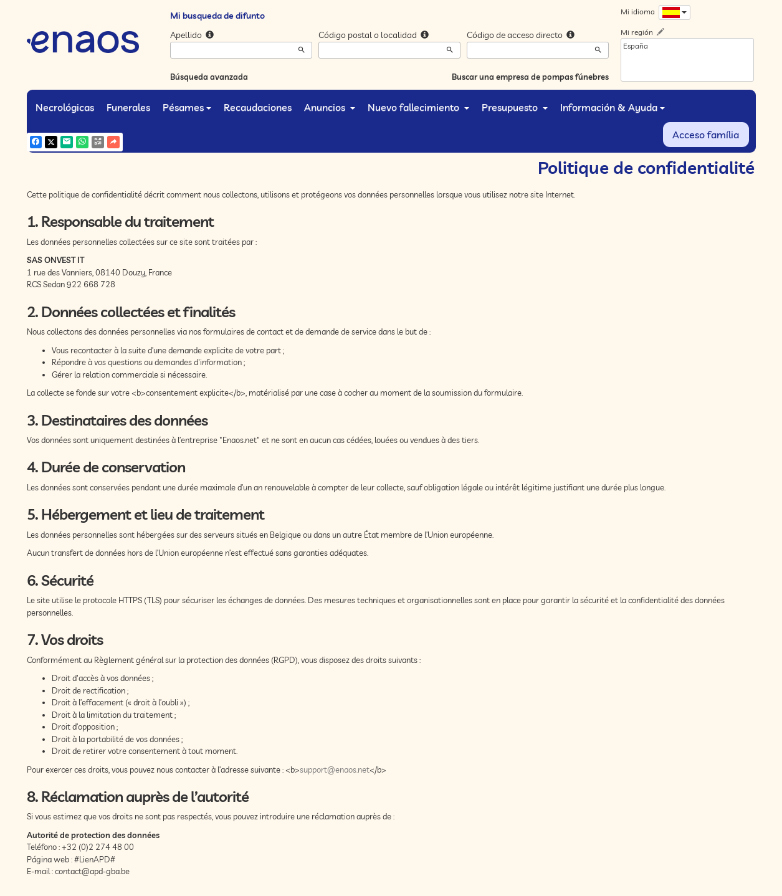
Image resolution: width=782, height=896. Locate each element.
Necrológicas (65, 107)
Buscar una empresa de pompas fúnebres (530, 77)
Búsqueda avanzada (209, 77)
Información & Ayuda (612, 107)
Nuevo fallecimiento (418, 107)
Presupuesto (515, 107)
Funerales (128, 107)
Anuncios (329, 107)
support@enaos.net (335, 769)
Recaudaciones (258, 107)
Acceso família (705, 134)
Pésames (187, 107)
